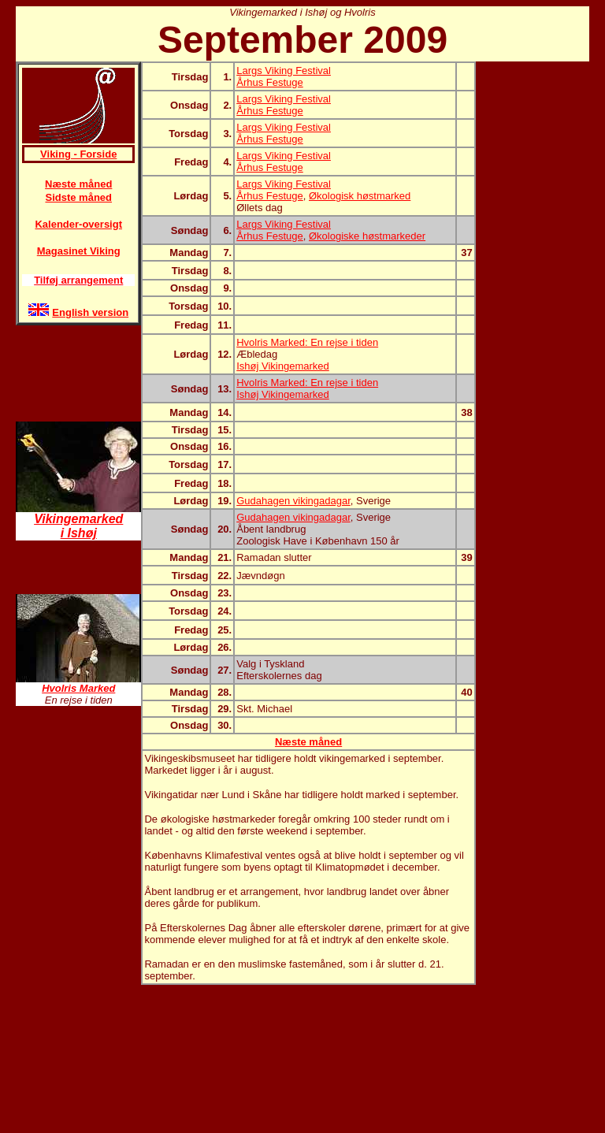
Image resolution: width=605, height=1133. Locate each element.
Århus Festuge (269, 82)
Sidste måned (78, 197)
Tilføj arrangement (78, 280)
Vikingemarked (78, 519)
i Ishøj (79, 533)
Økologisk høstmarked (359, 196)
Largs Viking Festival (283, 70)
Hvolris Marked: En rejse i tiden (307, 342)
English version (90, 312)
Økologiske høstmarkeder (367, 236)
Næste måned (78, 184)
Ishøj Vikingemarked (282, 366)
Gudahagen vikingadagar (293, 501)
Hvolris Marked (78, 688)
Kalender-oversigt (78, 224)
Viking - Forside (78, 154)
